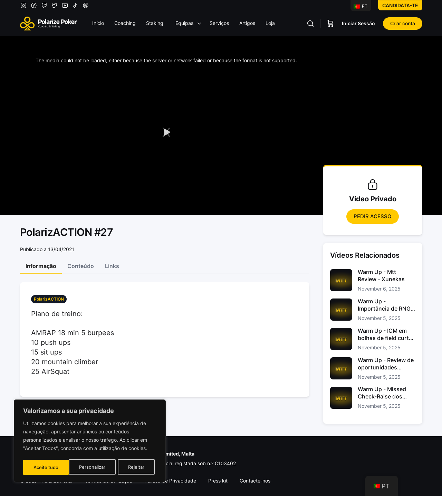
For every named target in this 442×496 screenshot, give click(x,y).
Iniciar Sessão (358, 23)
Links (112, 266)
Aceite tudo (134, 467)
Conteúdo (80, 266)
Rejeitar (90, 467)
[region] (90, 441)
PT (360, 6)
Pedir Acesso (373, 216)
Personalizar (46, 467)
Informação (41, 266)
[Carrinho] (330, 23)
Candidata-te (400, 5)
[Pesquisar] (310, 23)
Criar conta (402, 23)
